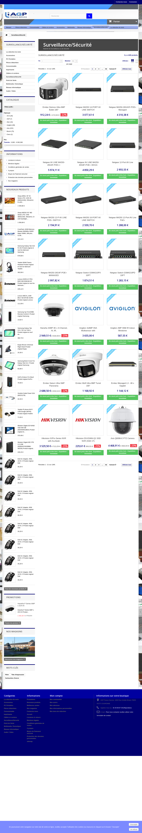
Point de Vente (11, 80)
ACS (10, 116)
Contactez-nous (121, 2)
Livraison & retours (14, 160)
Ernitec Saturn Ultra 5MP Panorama (54, 384)
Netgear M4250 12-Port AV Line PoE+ (122, 218)
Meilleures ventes (33, 705)
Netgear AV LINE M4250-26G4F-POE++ (54, 163)
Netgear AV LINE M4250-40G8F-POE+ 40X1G (88, 163)
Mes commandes (56, 699)
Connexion (133, 2)
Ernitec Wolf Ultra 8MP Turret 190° (88, 384)
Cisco (10, 134)
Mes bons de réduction (58, 711)
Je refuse (133, 829)
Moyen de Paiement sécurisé (17, 174)
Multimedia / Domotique (14, 84)
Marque (9, 27)
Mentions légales (13, 163)
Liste (136, 61)
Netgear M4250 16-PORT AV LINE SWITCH (88, 218)
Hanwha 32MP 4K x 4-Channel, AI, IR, (54, 329)
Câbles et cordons (48, 27)
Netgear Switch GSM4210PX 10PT (88, 274)
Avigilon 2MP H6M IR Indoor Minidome (122, 329)
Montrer (67, 61)
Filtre (7, 675)
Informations (14, 154)
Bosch (10, 131)
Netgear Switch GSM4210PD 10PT (122, 274)
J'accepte (133, 824)
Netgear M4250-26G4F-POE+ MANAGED (54, 274)
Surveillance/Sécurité (101, 27)
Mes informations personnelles (61, 708)
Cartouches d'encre (12, 678)
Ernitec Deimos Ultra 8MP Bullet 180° (54, 108)
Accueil (29, 714)
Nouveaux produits (17, 189)
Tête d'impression (17, 675)
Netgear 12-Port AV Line (122, 162)
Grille (132, 61)
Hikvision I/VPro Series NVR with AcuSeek (54, 439)
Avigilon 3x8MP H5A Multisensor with (88, 329)
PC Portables (10, 59)
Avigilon (11, 125)
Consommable (34, 27)
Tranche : (7, 142)
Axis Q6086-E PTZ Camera (122, 438)
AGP (9, 119)
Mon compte (56, 695)
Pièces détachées (21, 27)
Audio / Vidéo (11, 91)
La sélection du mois (117, 27)
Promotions (13, 597)
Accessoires (61, 27)
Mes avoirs (54, 702)
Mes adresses (55, 705)
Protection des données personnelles (20, 177)
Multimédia (71, 27)
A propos (11, 170)
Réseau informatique (84, 27)
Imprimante (10, 70)
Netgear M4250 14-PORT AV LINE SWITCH (88, 108)
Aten (10, 122)
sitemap (30, 741)
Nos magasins (13, 181)
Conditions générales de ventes (18, 167)
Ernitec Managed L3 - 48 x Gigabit (122, 384)
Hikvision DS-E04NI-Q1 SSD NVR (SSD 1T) (88, 439)
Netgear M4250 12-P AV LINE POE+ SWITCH (54, 218)
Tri (39, 61)
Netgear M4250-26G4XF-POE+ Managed (122, 108)
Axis (10, 128)
